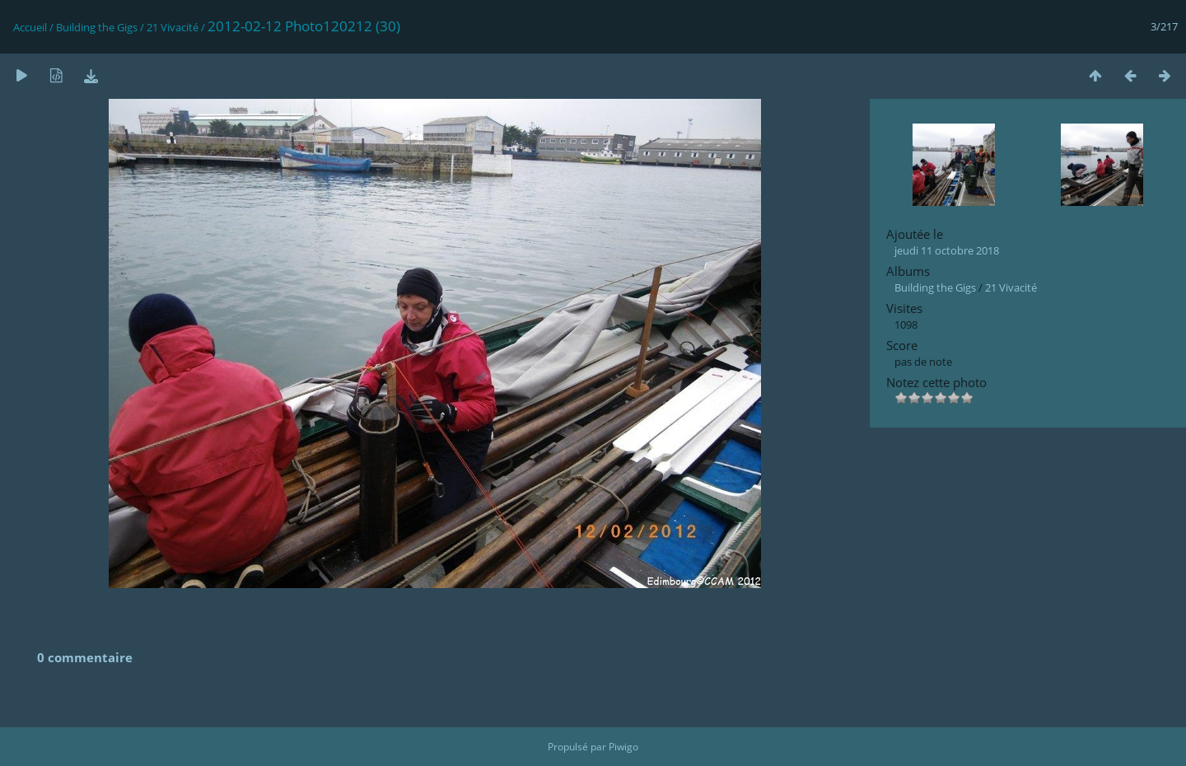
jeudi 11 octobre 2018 (946, 250)
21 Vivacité (172, 27)
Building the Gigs (97, 27)
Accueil (30, 27)
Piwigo (623, 747)
